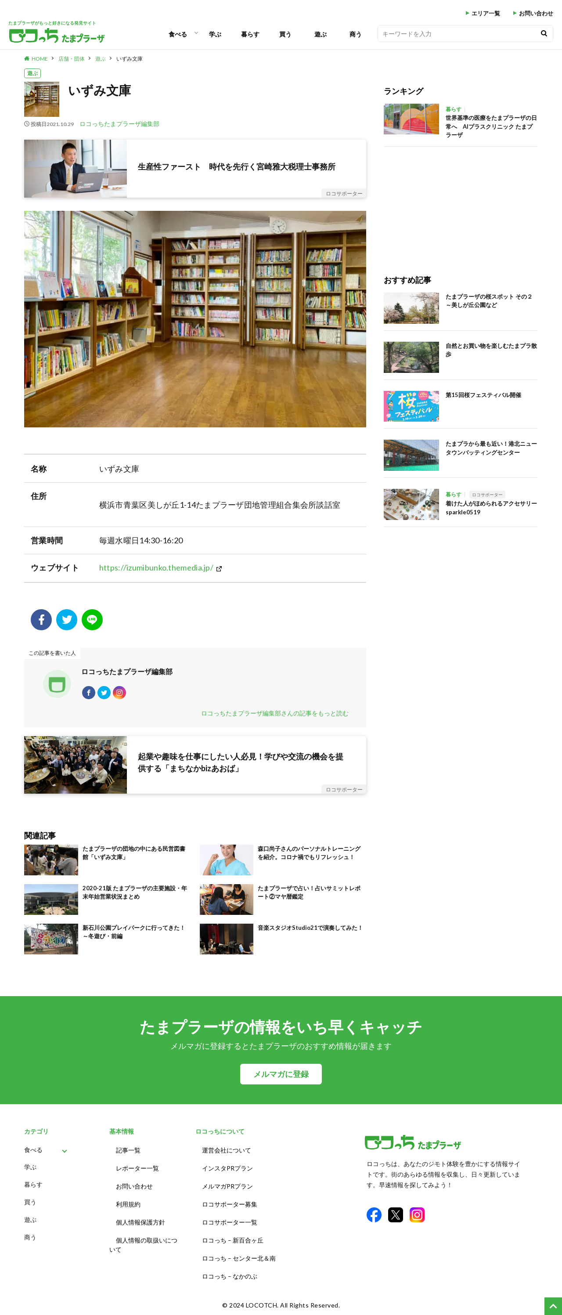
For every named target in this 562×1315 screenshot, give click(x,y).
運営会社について (226, 1153)
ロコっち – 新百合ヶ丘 (232, 1235)
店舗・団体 (71, 58)
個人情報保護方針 (140, 1218)
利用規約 (128, 1202)
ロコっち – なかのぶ (229, 1267)
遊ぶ (320, 34)
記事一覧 (128, 1153)
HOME (40, 58)
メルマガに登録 (281, 1078)
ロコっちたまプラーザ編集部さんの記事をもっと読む (275, 717)
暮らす (250, 34)
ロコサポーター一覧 (229, 1218)
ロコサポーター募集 (229, 1202)
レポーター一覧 (137, 1170)
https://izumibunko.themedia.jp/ (156, 567)
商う (355, 34)
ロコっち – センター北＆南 (239, 1251)
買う (285, 34)
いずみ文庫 (129, 58)
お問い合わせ (536, 13)
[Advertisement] (447, 201)
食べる (178, 34)
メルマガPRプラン (227, 1186)
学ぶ (215, 34)
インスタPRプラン (227, 1170)
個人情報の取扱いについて (143, 1239)
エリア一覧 (486, 13)
